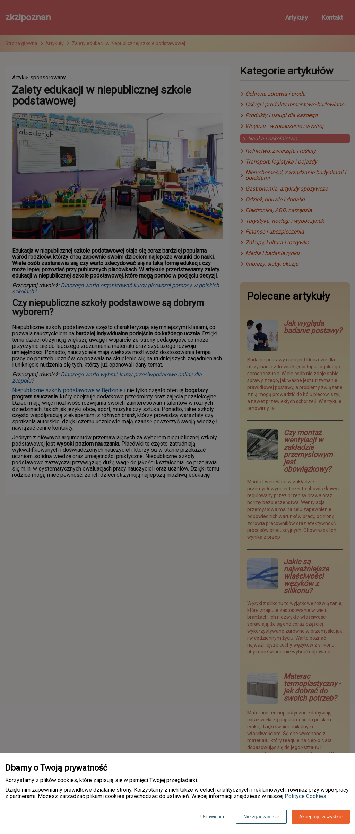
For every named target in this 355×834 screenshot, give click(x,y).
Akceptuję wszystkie (321, 816)
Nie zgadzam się (261, 816)
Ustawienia (212, 816)
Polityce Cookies (305, 796)
